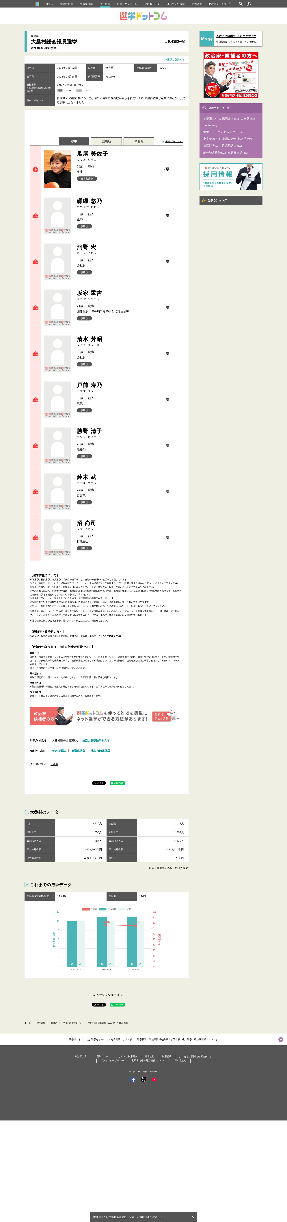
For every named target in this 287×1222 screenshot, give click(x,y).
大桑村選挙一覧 (174, 41)
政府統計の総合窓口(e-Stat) (173, 868)
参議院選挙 (86, 3)
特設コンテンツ (219, 3)
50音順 (139, 141)
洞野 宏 (112, 249)
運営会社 (149, 1056)
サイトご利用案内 (127, 1056)
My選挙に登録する (174, 59)
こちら (81, 620)
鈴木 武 (112, 479)
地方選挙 (105, 3)
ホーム (28, 1023)
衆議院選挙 (66, 3)
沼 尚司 (112, 525)
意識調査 (197, 3)
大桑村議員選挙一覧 (72, 1023)
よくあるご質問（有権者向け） (195, 1056)
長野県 (54, 1023)
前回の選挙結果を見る (96, 740)
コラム (49, 3)
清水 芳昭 (112, 341)
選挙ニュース (104, 1056)
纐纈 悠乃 (112, 203)
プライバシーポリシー (112, 1060)
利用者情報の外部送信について (148, 1060)
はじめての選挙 (176, 3)
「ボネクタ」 (128, 611)
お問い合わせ (179, 1060)
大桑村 (54, 764)
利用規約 (167, 1056)
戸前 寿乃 (112, 387)
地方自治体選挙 (100, 750)
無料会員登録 (119, 1217)
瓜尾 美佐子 (112, 156)
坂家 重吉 (112, 295)
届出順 (106, 141)
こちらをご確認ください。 (111, 636)
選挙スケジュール (127, 3)
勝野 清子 (112, 433)
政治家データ (152, 3)
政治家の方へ (82, 1056)
